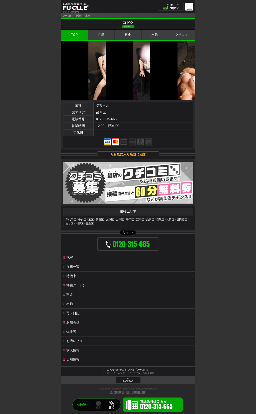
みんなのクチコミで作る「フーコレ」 (128, 369)
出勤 (154, 34)
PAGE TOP (128, 381)
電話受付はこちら (156, 405)
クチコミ (181, 34)
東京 (87, 15)
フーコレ (67, 15)
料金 (128, 34)
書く (112, 407)
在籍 (101, 34)
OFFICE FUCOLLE (131, 392)
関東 (78, 15)
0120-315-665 (106, 119)
